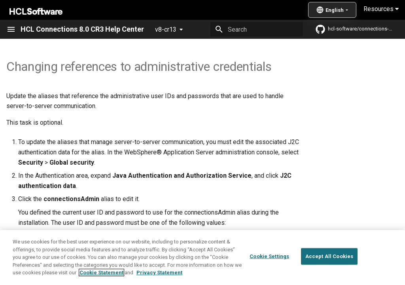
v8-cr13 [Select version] (165, 29)
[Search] (256, 29)
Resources (381, 9)
